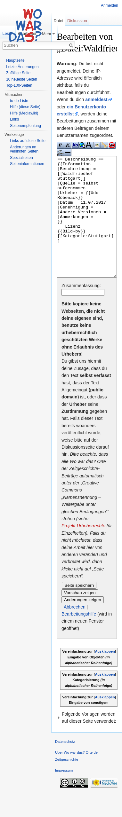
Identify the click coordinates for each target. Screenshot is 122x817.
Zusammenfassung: (81, 309)
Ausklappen (105, 675)
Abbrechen (74, 630)
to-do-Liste (19, 100)
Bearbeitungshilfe (78, 637)
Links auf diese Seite (27, 140)
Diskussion (77, 20)
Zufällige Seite (18, 73)
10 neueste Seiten (21, 79)
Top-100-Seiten (19, 85)
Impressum (64, 794)
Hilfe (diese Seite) (25, 107)
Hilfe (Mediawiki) (24, 113)
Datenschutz (65, 765)
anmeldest (96, 99)
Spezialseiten (21, 157)
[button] (87, 742)
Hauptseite (15, 60)
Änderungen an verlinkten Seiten (24, 149)
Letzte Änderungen (22, 67)
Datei (58, 20)
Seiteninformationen (27, 163)
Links (14, 119)
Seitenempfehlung (25, 125)
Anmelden (109, 5)
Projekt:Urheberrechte (83, 549)
